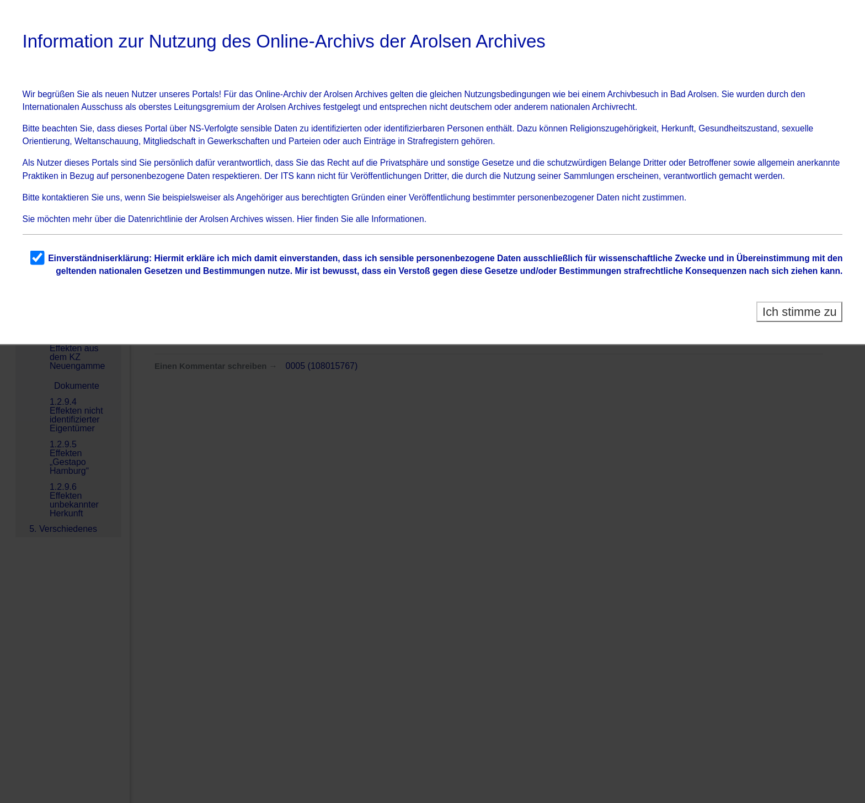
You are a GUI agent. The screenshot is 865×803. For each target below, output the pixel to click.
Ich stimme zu (799, 312)
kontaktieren (65, 197)
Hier (305, 219)
